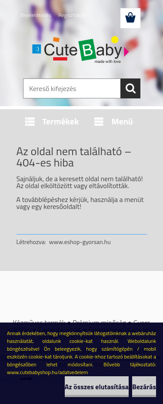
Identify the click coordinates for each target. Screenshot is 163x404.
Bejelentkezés (36, 15)
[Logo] (81, 50)
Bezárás (144, 386)
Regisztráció (71, 15)
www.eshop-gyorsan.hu (80, 241)
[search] (130, 88)
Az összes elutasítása (97, 386)
